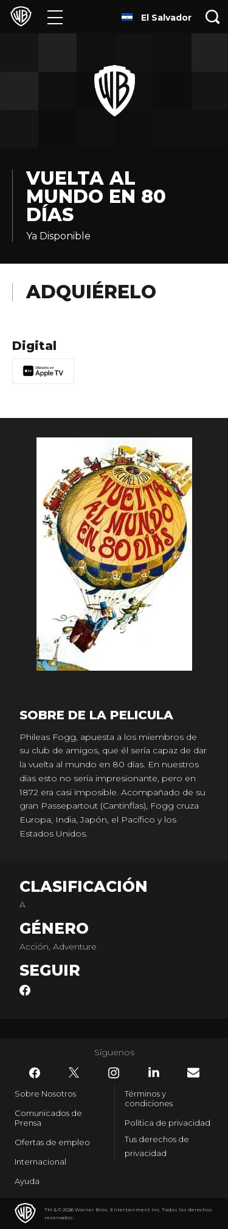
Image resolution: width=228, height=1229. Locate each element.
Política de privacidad (167, 1123)
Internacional (40, 1161)
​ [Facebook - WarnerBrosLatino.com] (34, 1072)
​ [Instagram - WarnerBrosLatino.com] (113, 1072)
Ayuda (27, 1181)
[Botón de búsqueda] (213, 16)
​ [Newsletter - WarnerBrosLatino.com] (193, 1072)
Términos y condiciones (149, 1098)
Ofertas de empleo (52, 1142)
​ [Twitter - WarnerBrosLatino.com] (74, 1072)
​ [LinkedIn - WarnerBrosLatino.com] (154, 1072)
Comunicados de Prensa (48, 1118)
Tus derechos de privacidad (157, 1146)
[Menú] (55, 16)
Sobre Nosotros (45, 1093)
